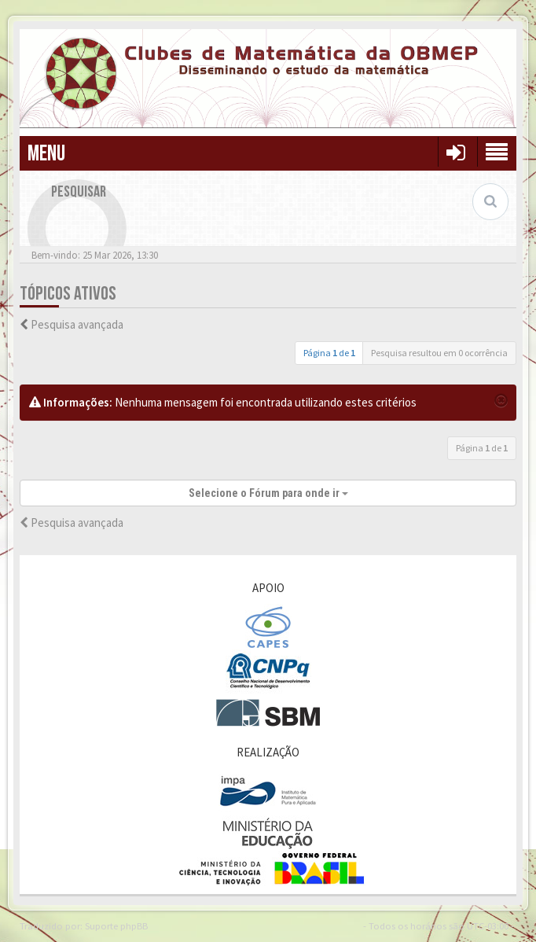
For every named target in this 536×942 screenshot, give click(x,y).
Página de (329, 353)
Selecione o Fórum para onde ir (268, 493)
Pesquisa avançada (77, 324)
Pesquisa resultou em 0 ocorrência (439, 353)
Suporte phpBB (116, 925)
